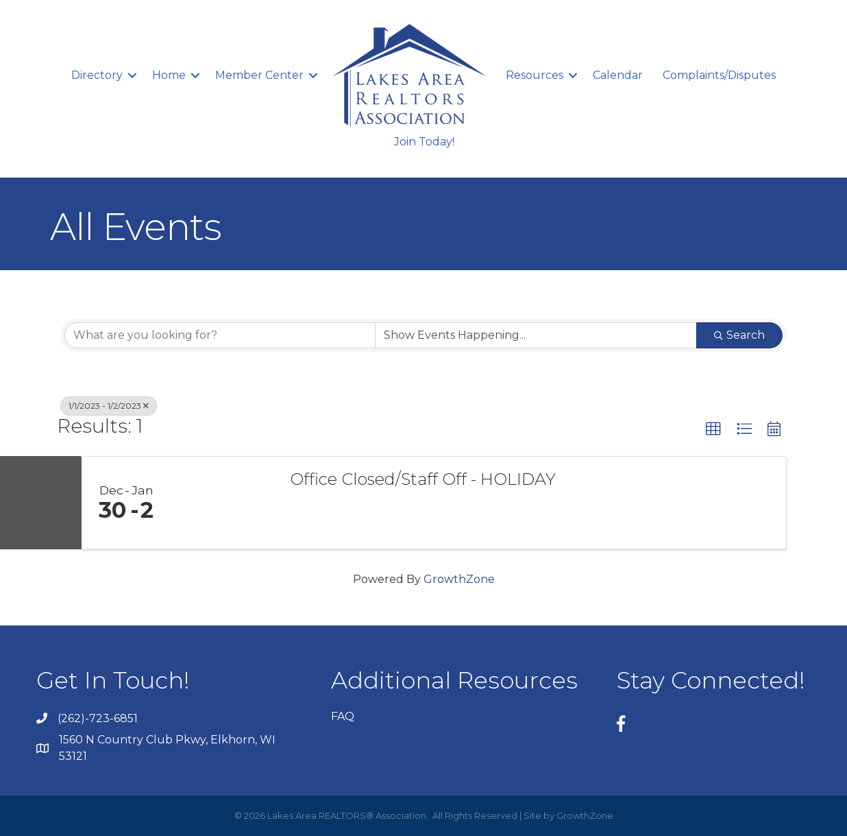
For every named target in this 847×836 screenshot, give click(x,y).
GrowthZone (459, 579)
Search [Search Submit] (739, 335)
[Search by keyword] (220, 335)
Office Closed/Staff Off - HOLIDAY (423, 479)
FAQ (342, 716)
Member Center (259, 75)
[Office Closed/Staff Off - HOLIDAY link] (223, 503)
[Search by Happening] (536, 335)
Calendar (618, 75)
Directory (97, 75)
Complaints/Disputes (719, 75)
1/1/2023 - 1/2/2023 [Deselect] (109, 406)
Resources (534, 75)
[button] (713, 429)
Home (169, 75)
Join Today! (424, 141)
